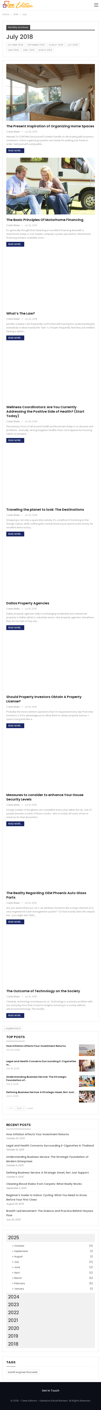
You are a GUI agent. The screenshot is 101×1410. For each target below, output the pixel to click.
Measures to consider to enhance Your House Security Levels (44, 797)
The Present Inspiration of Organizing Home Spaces (50, 126)
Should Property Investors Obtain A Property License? (44, 699)
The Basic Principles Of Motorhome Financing (44, 219)
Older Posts (12, 1028)
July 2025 (72, 44)
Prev (11, 1108)
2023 (13, 1304)
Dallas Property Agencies (27, 603)
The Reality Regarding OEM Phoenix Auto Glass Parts (46, 895)
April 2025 (29, 50)
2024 (13, 1297)
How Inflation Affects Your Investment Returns (37, 1134)
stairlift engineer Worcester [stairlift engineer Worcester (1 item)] (23, 1372)
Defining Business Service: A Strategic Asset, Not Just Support (47, 1172)
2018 (13, 1344)
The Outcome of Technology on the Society (43, 991)
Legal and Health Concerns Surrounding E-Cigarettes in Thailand (50, 1145)
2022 (13, 1312)
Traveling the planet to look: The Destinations (45, 509)
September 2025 (36, 44)
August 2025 (56, 44)
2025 (13, 1237)
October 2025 (15, 44)
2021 (13, 1320)
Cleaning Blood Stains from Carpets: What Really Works (44, 1184)
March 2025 (45, 50)
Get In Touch (50, 1390)
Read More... (15, 150)
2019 (13, 1336)
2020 (13, 1328)
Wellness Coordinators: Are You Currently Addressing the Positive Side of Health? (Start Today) (45, 411)
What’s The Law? (20, 313)
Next (20, 1108)
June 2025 (13, 50)
